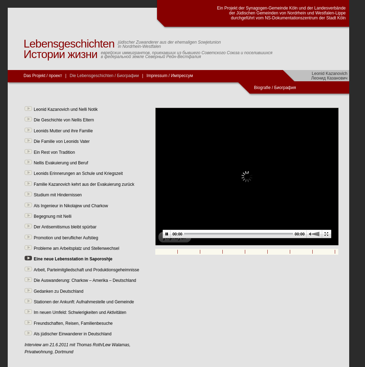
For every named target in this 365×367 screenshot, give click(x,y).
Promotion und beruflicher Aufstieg (66, 237)
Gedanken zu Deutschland (58, 291)
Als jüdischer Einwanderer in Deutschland (72, 333)
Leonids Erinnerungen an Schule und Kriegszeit (78, 173)
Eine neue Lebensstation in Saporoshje (73, 259)
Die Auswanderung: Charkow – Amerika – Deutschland (85, 280)
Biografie (262, 87)
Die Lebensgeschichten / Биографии (104, 75)
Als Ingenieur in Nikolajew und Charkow (71, 205)
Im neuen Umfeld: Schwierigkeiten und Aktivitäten (80, 312)
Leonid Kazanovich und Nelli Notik (66, 109)
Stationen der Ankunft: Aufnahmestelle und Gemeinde (84, 301)
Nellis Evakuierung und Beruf (61, 162)
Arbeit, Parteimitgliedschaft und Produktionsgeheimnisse (86, 269)
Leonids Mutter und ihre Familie (63, 130)
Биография (285, 87)
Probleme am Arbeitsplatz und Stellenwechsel (76, 248)
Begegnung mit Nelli (52, 216)
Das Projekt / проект (43, 75)
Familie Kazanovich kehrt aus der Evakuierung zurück (84, 184)
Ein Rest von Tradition (54, 152)
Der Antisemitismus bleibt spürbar (65, 226)
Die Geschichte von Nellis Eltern (64, 120)
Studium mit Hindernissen (58, 194)
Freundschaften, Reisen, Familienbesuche (73, 323)
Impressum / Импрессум (169, 75)
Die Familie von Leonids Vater (62, 141)
